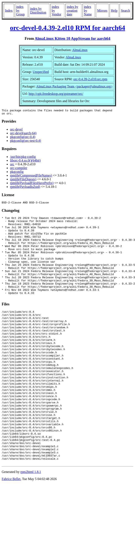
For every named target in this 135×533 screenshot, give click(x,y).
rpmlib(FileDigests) (23, 180)
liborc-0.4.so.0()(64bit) (25, 161)
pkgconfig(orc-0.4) (22, 138)
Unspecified (41, 72)
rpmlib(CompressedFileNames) (31, 176)
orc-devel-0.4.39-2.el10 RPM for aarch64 (67, 27)
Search (125, 10)
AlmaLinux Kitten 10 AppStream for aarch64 (72, 38)
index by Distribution (38, 10)
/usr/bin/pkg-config (23, 158)
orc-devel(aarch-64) (23, 134)
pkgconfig (17, 173)
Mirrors (102, 10)
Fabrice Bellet (11, 527)
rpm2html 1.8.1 (30, 520)
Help (114, 10)
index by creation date (72, 10)
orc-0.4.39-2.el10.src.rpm (90, 79)
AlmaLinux (80, 50)
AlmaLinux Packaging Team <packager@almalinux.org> (74, 86)
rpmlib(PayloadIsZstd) (25, 188)
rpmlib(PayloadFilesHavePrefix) (32, 184)
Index (8, 10)
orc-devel (16, 130)
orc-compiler (18, 169)
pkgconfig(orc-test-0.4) (25, 142)
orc (12, 165)
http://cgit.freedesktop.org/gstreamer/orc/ (56, 93)
